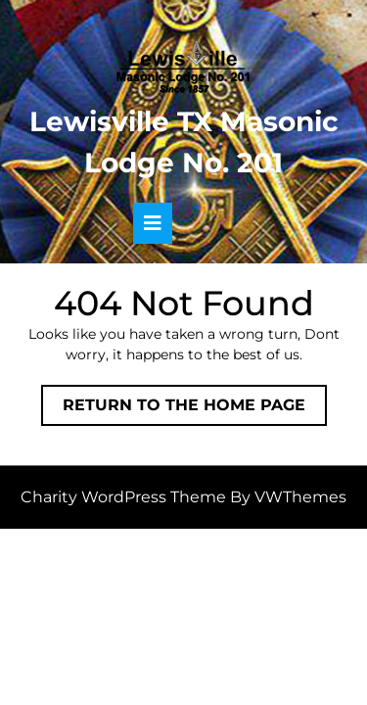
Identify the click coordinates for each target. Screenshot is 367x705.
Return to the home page (195, 409)
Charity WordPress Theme (123, 497)
